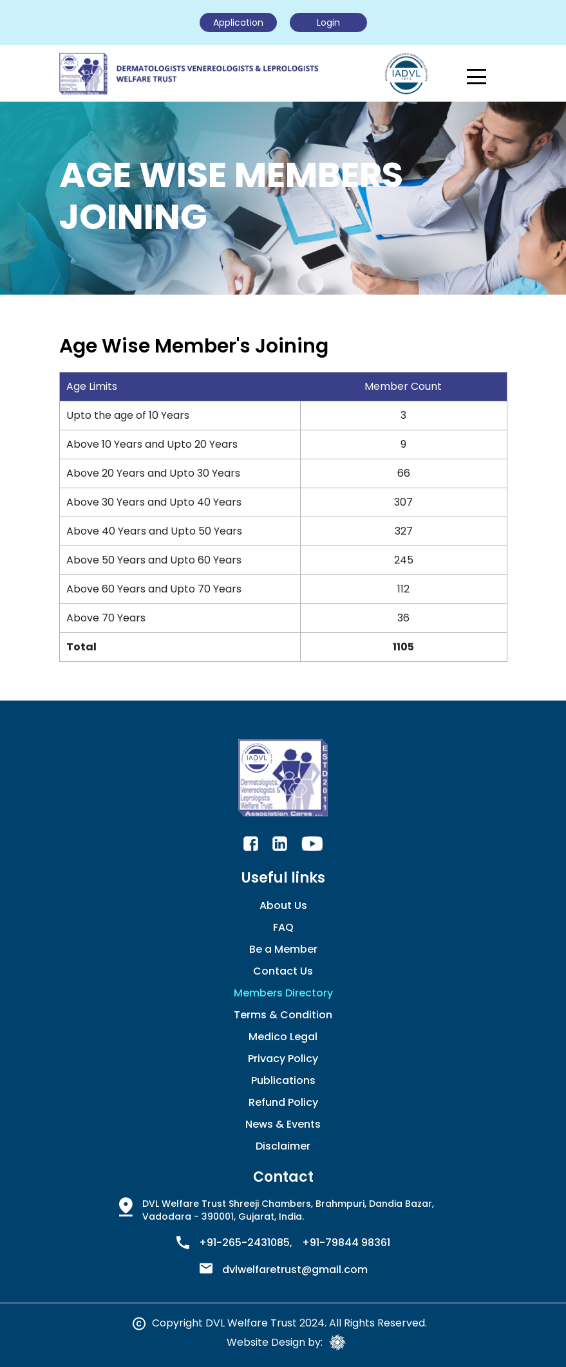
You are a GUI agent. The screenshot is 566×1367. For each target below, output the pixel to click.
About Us (283, 905)
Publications (283, 1080)
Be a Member (283, 949)
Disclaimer (283, 1146)
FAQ (283, 927)
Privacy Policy (283, 1058)
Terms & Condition (283, 1014)
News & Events (283, 1124)
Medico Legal (283, 1036)
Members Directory (283, 993)
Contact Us (283, 971)
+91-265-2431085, (245, 1243)
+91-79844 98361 (346, 1243)
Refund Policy (283, 1102)
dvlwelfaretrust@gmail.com (295, 1270)
